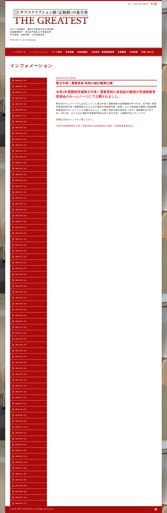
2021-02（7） (21, 386)
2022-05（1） (21, 298)
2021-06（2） (21, 362)
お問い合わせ (147, 52)
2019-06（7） (21, 503)
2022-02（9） (21, 315)
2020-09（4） (21, 415)
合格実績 (69, 52)
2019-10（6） (21, 480)
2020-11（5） (21, 403)
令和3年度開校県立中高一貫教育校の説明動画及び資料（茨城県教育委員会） (95, 126)
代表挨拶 (133, 52)
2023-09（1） (21, 210)
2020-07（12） (22, 427)
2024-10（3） (21, 145)
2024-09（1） (21, 151)
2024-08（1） (21, 157)
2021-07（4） (21, 356)
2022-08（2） (21, 280)
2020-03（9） (21, 450)
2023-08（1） (21, 215)
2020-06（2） (21, 433)
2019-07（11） (21, 497)
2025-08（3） (21, 110)
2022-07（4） (21, 286)
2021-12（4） (21, 327)
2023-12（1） (21, 192)
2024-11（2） (21, 139)
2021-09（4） (21, 345)
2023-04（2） (21, 233)
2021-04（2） (21, 374)
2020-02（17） (22, 456)
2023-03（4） (21, 239)
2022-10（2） (21, 268)
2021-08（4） (21, 351)
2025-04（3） (21, 122)
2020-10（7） (21, 409)
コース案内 (57, 52)
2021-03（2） (21, 380)
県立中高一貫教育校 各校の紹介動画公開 (84, 83)
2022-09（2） (21, 274)
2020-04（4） (21, 444)
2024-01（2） (21, 186)
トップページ (19, 52)
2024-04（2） (21, 168)
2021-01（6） (21, 392)
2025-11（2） (21, 92)
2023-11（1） (21, 198)
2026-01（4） (21, 86)
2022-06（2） (21, 292)
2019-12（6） (21, 468)
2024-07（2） (21, 163)
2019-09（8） (21, 486)
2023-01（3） (21, 251)
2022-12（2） (21, 257)
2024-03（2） (21, 174)
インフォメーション (38, 52)
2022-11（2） (21, 262)
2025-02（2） (21, 127)
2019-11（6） (21, 474)
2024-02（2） (21, 180)
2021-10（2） (21, 339)
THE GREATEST (25, 509)
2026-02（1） (21, 80)
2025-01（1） (21, 133)
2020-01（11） (21, 462)
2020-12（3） (21, 397)
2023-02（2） (21, 245)
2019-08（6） (21, 491)
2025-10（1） (21, 98)
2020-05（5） (21, 439)
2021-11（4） (21, 333)
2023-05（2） (21, 227)
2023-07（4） (21, 221)
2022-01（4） (21, 321)
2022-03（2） (21, 309)
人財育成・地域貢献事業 (102, 52)
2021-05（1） (21, 368)
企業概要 (122, 52)
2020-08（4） (21, 421)
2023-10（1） (21, 204)
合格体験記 (82, 52)
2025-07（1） (21, 116)
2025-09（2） (21, 104)
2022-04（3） (21, 304)
